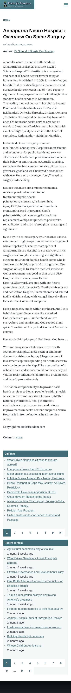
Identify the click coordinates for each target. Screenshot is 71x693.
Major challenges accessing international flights (35, 473)
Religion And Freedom (20, 510)
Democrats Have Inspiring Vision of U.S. (31, 492)
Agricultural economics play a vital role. (31, 549)
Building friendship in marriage (25, 636)
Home (6, 20)
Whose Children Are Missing (24, 645)
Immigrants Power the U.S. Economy (29, 469)
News (19, 437)
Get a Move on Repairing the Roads (29, 496)
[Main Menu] (66, 5)
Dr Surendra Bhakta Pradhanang (34, 51)
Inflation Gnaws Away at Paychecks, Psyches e (35, 478)
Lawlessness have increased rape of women (34, 627)
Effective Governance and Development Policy (35, 572)
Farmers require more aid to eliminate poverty (35, 608)
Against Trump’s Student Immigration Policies (34, 618)
